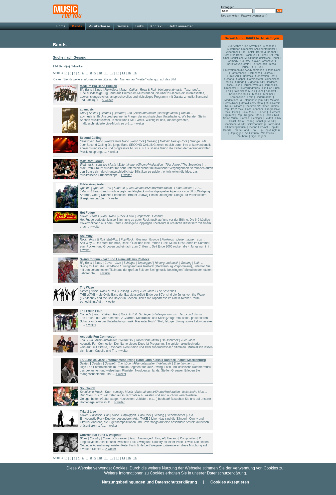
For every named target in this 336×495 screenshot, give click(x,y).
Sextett (268, 117)
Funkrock (247, 75)
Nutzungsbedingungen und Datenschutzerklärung (149, 482)
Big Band (237, 54)
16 (134, 73)
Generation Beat (265, 75)
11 (106, 73)
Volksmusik (252, 133)
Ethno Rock (273, 69)
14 (123, 73)
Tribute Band (241, 130)
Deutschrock (259, 63)
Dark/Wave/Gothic (238, 63)
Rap (239, 114)
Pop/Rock (237, 108)
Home (61, 26)
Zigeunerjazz (258, 136)
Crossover (268, 60)
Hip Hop (267, 87)
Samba (244, 117)
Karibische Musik (239, 93)
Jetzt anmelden (181, 26)
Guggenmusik (255, 81)
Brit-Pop (274, 54)
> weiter (107, 100)
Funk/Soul (233, 75)
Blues (263, 54)
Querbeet (274, 111)
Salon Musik (230, 117)
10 (100, 73)
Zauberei (242, 136)
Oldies (275, 105)
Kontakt (156, 26)
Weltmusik (267, 133)
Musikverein (273, 102)
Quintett (230, 114)
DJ (252, 66)
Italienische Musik (244, 90)
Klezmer (268, 93)
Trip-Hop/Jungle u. (269, 130)
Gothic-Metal (255, 78)
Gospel (240, 78)
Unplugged (236, 133)
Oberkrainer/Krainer (256, 105)
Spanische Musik (234, 124)
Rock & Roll (271, 114)
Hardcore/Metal (252, 84)
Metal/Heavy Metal (252, 102)
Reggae (249, 114)
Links (139, 26)
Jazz (260, 90)
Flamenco (254, 72)
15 (129, 73)
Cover (256, 60)
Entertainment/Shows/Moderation (243, 69)
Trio (253, 130)
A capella (268, 45)
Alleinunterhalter (265, 48)
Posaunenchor (254, 108)
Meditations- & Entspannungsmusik (245, 99)
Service (123, 26)
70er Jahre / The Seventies (244, 45)
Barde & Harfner (266, 51)
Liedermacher (264, 96)
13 (117, 73)
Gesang (229, 78)
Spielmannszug (256, 124)
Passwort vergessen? (254, 15)
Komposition (237, 96)
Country (245, 60)
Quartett (261, 111)
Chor (226, 57)
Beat (226, 54)
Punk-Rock (247, 111)
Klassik (256, 93)
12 (111, 73)
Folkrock (268, 72)
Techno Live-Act (258, 127)
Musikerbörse (99, 26)
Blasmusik (251, 54)
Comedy (233, 60)
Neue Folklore (233, 105)
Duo (259, 66)
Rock (259, 114)
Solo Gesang (246, 120)
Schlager (256, 117)
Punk (235, 111)
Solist (232, 120)
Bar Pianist (247, 51)
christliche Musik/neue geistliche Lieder (255, 57)
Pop (226, 108)
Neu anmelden (230, 15)
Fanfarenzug (238, 72)
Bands (77, 26)
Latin (250, 96)
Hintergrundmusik (249, 87)
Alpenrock (232, 51)
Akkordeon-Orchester (240, 48)
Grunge (239, 81)
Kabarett (271, 90)
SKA (277, 117)
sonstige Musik (265, 120)
